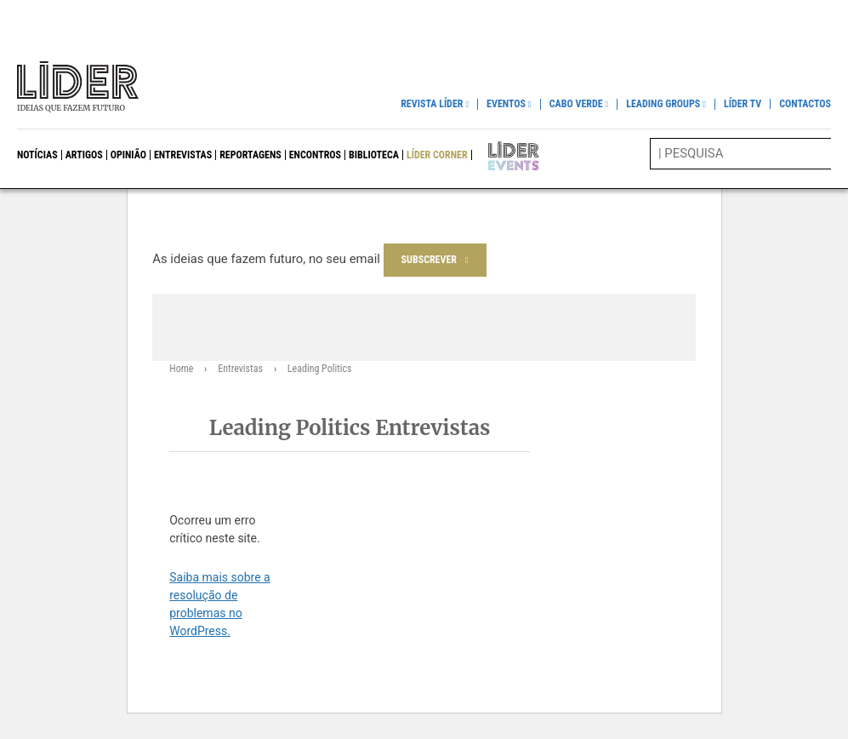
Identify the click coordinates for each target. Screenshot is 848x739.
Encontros (315, 155)
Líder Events (502, 155)
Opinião (128, 155)
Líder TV (742, 104)
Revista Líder (432, 104)
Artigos (84, 155)
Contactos (805, 104)
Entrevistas (183, 155)
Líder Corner (437, 155)
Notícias (37, 155)
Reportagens (250, 155)
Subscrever (429, 260)
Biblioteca (374, 155)
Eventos (506, 104)
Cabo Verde (576, 104)
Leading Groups (663, 104)
